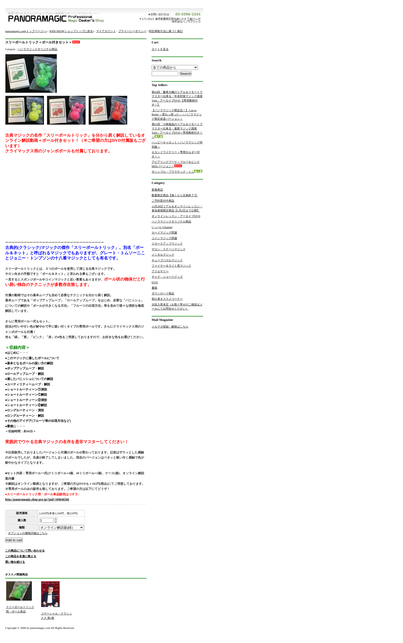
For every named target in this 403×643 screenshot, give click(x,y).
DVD (155, 282)
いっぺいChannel (162, 227)
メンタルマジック (163, 254)
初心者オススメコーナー (167, 298)
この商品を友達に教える (20, 556)
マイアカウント (106, 31)
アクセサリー (160, 271)
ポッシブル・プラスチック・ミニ (177, 171)
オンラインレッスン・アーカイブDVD (176, 216)
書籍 (154, 287)
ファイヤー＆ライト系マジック (171, 265)
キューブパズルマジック (167, 260)
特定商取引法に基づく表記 (166, 31)
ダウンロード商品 (163, 293)
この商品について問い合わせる (25, 550)
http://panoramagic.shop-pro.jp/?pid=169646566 (37, 499)
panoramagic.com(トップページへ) (26, 31)
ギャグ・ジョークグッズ (167, 276)
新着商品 (157, 189)
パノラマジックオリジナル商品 (37, 49)
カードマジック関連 (164, 232)
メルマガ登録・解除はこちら (170, 326)
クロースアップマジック (167, 243)
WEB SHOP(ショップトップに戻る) (71, 31)
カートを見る (160, 49)
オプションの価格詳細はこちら (28, 533)
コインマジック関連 (164, 238)
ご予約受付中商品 (163, 200)
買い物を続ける (15, 561)
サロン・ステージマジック (169, 249)
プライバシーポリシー (132, 31)
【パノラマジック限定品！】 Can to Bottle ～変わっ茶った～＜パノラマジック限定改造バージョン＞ (177, 114)
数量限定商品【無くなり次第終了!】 (175, 195)
